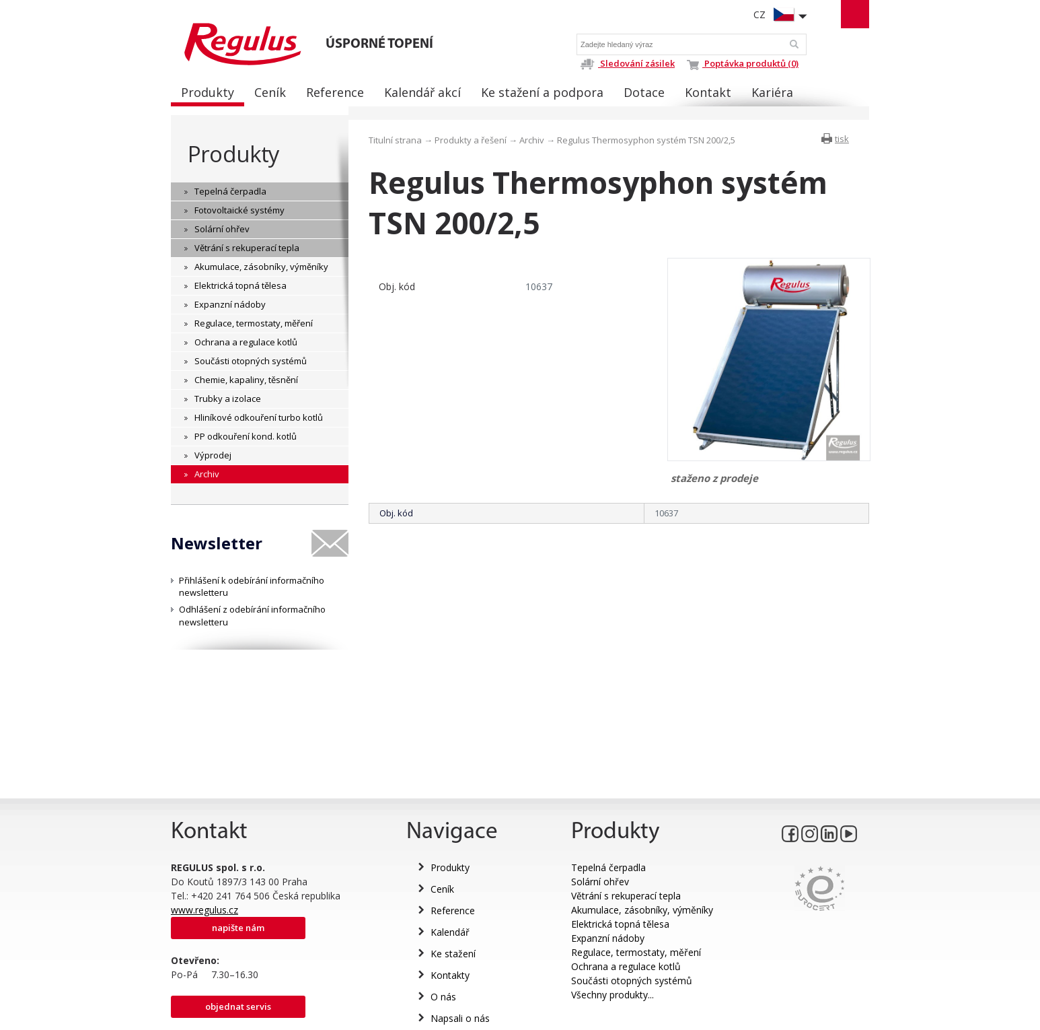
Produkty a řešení (471, 140)
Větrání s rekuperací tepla (626, 895)
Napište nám (238, 928)
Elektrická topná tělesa (620, 924)
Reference (453, 910)
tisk (842, 138)
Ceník (442, 889)
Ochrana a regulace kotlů (626, 966)
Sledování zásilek (627, 63)
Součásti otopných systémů (631, 980)
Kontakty (450, 975)
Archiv (531, 140)
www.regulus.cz (204, 909)
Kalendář (450, 932)
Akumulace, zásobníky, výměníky (642, 909)
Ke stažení (453, 953)
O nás (443, 996)
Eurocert (819, 888)
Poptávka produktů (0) (742, 63)
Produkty (233, 154)
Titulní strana (395, 140)
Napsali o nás (460, 1018)
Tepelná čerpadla (608, 867)
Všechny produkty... (612, 994)
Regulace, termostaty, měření (636, 952)
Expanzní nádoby (607, 938)
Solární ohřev (600, 881)
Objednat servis (238, 1006)
